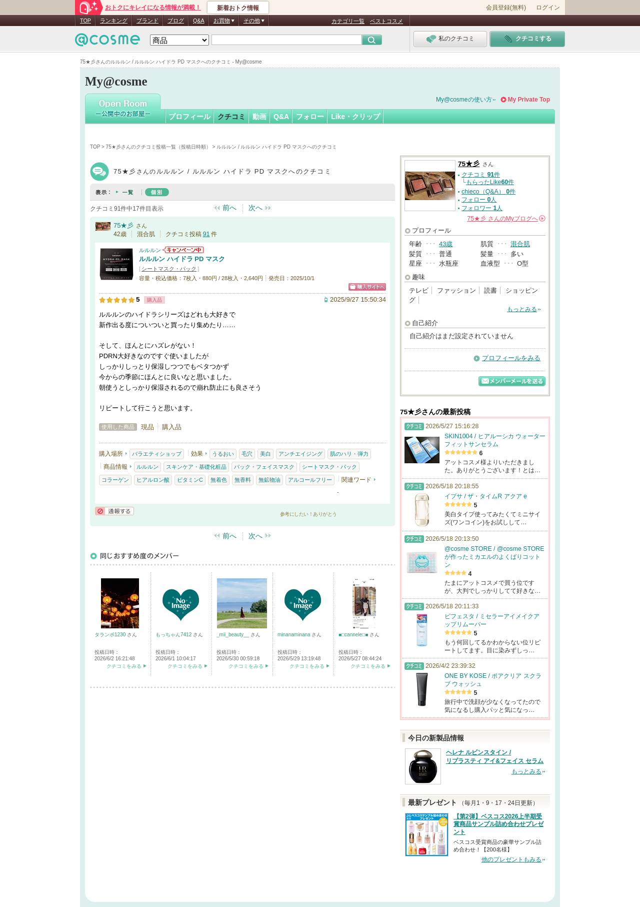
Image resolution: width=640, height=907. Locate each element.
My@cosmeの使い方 (464, 99)
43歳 (445, 244)
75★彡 (124, 225)
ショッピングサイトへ (367, 287)
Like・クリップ (355, 117)
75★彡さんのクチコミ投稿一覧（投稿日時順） (158, 147)
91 (206, 234)
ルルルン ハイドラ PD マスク (182, 259)
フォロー (310, 117)
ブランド (147, 21)
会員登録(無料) (506, 7)
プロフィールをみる (511, 358)
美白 (265, 454)
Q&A (198, 21)
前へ (229, 208)
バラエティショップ (157, 454)
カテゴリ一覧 (348, 21)
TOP (85, 21)
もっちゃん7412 (174, 634)
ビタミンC (190, 480)
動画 (259, 117)
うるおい (223, 454)
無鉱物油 (269, 480)
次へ (255, 208)
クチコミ (232, 117)
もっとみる (522, 309)
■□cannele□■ (354, 634)
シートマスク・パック (169, 269)
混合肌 (520, 244)
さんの (506, 218)
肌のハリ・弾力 (349, 454)
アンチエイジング (300, 454)
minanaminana (295, 634)
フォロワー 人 (482, 208)
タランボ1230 (110, 634)
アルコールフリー (310, 480)
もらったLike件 (490, 182)
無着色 (218, 480)
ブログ (176, 21)
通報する (114, 511)
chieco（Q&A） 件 (489, 191)
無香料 (242, 480)
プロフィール (189, 117)
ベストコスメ (386, 21)
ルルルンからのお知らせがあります (183, 250)
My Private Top (529, 99)
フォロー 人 (479, 199)
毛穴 (247, 454)
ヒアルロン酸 (153, 480)
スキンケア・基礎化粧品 (196, 467)
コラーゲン (115, 480)
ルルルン (150, 250)
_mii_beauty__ (233, 634)
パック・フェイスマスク (264, 467)
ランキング (114, 21)
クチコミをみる (124, 666)
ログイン (548, 7)
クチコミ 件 (481, 174)
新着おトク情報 (238, 8)
